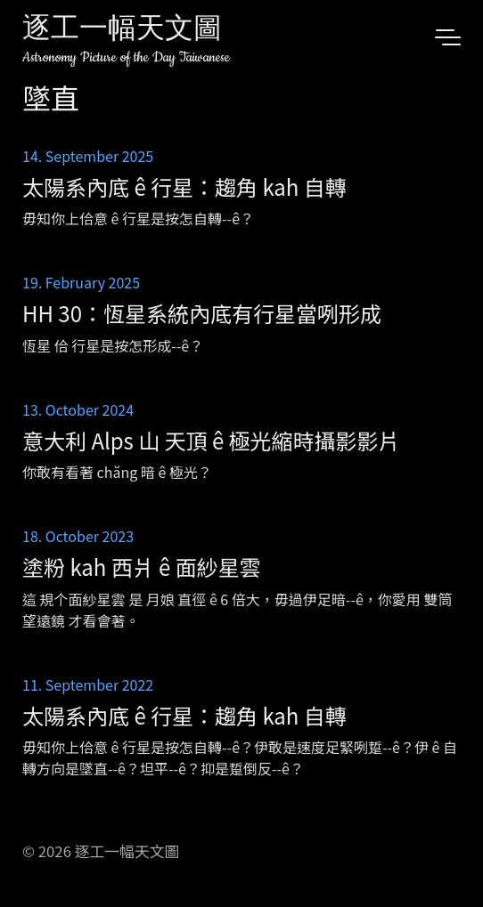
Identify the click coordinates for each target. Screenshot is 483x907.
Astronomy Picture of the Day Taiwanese (126, 57)
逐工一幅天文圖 (122, 30)
